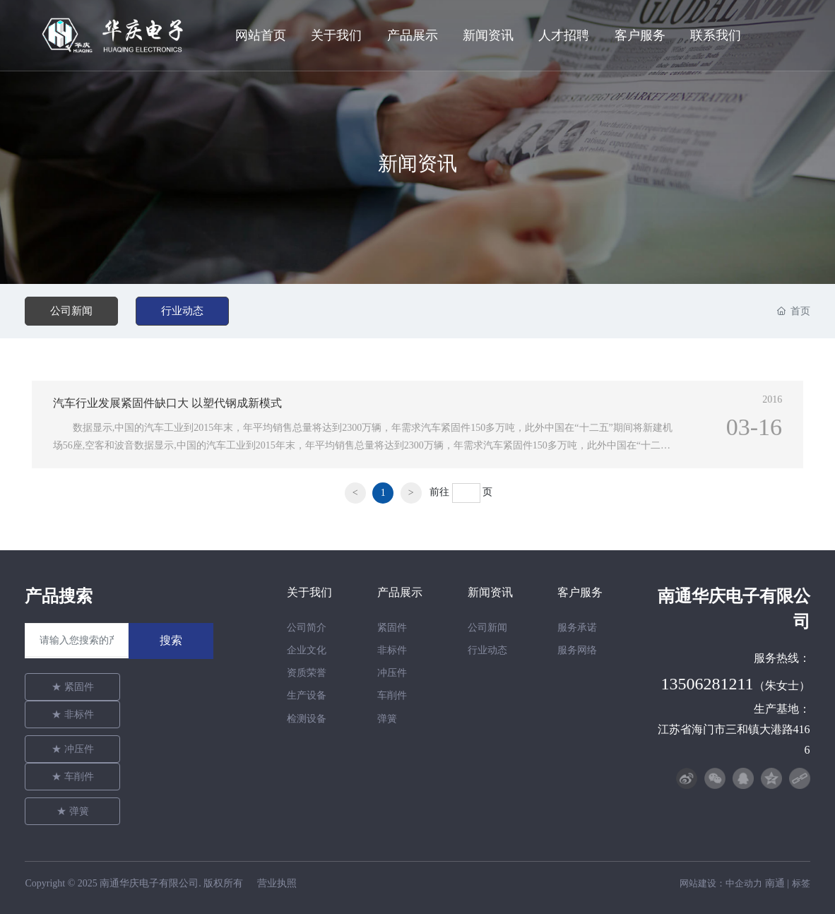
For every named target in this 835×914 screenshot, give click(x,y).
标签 (801, 883)
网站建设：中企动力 (721, 883)
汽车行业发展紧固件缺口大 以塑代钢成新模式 (167, 403)
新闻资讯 (417, 164)
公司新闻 (71, 310)
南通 (775, 883)
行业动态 (182, 310)
